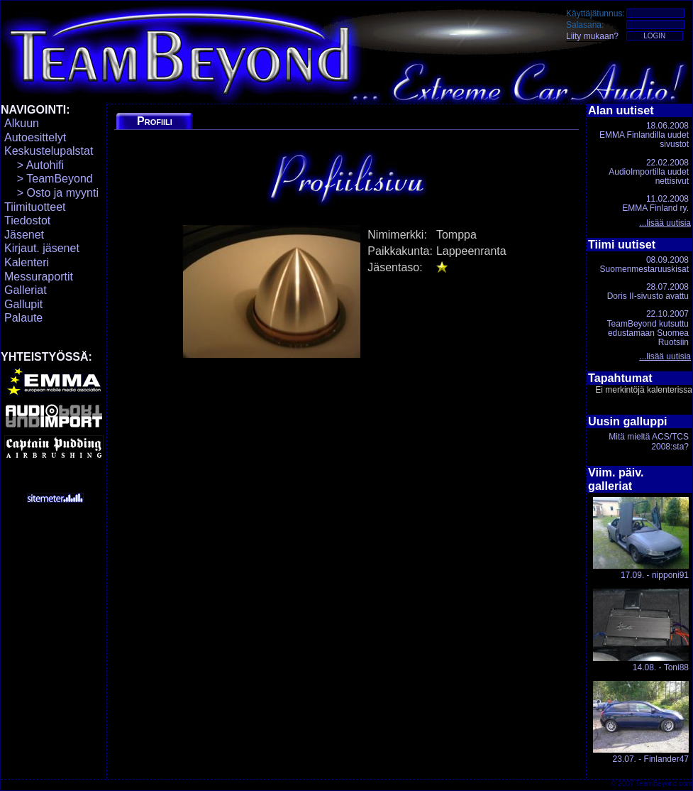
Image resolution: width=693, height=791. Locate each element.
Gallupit (23, 304)
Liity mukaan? (592, 36)
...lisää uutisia (665, 223)
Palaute (23, 318)
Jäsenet (24, 235)
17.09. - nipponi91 (641, 538)
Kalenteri (26, 262)
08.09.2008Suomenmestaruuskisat (644, 264)
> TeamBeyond (48, 179)
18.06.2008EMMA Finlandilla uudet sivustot (644, 135)
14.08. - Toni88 (641, 630)
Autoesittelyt (35, 137)
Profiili (154, 121)
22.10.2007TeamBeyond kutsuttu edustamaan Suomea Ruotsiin (648, 328)
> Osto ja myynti (51, 193)
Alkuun (21, 123)
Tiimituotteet (35, 207)
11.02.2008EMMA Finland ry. (655, 203)
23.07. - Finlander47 (641, 722)
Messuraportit (38, 277)
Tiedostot (27, 220)
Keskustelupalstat (48, 151)
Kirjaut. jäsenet (41, 248)
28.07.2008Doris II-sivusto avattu (648, 291)
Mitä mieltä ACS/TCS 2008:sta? (649, 441)
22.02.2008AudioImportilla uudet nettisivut (649, 172)
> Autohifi (34, 165)
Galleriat (25, 290)
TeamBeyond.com (664, 783)
